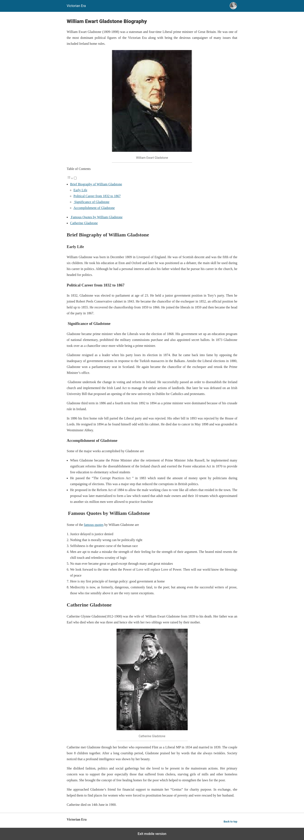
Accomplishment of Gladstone (94, 208)
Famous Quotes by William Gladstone (96, 217)
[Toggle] (75, 178)
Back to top (230, 821)
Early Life (80, 190)
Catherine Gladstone (84, 223)
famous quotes (93, 525)
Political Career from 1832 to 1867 (97, 196)
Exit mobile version (152, 834)
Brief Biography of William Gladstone (96, 184)
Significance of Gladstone (91, 202)
